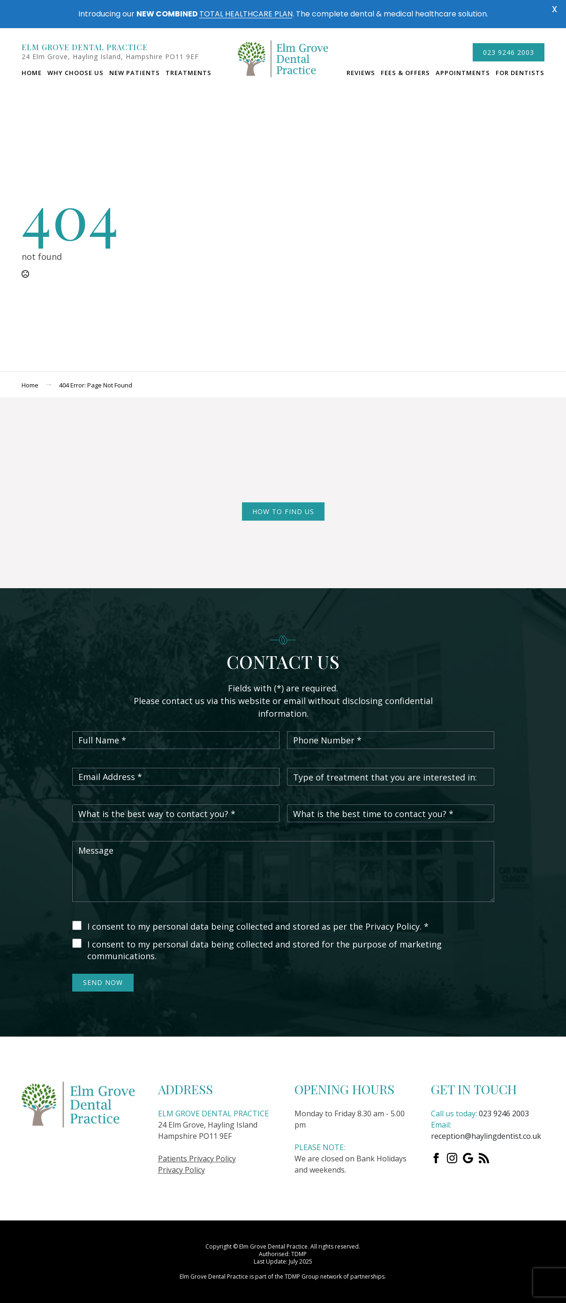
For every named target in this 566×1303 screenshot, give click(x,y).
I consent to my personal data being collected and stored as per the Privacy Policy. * (258, 926)
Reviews (361, 72)
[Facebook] (436, 1158)
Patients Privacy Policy (197, 1158)
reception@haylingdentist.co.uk (486, 1136)
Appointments (463, 72)
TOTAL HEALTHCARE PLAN (246, 13)
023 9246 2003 (504, 1113)
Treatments (188, 72)
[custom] (468, 1158)
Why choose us (75, 72)
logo (283, 63)
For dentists (520, 72)
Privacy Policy (181, 1170)
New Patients (134, 72)
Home (32, 72)
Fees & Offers (405, 72)
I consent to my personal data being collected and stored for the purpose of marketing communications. (264, 950)
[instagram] (452, 1158)
